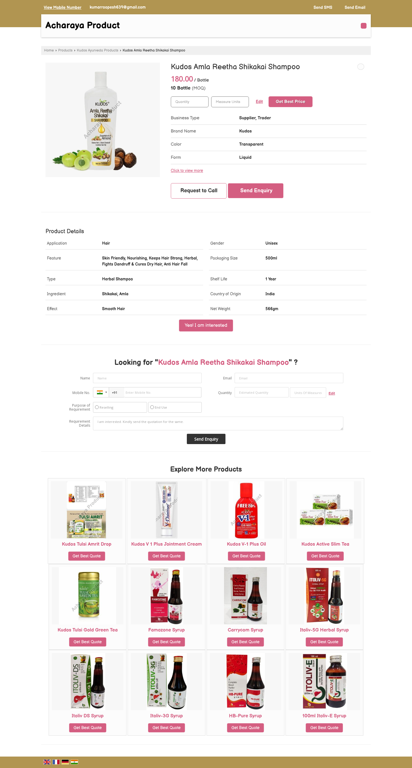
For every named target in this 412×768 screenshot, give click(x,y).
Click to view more (187, 171)
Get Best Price (290, 101)
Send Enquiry (256, 190)
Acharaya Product (82, 25)
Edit (259, 102)
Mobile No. (81, 392)
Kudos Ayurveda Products (97, 50)
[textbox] (230, 101)
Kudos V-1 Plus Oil (246, 544)
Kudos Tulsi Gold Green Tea (88, 630)
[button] (63, 7)
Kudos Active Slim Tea (325, 544)
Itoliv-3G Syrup (166, 716)
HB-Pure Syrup (245, 716)
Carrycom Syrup (245, 630)
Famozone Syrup (166, 630)
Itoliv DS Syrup (88, 716)
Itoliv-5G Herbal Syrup (324, 630)
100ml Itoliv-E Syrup (324, 716)
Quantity (225, 392)
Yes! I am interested (206, 325)
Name (85, 378)
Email (227, 378)
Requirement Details (79, 423)
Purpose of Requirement (79, 407)
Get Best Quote (87, 556)
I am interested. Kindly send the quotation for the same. (218, 423)
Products (65, 50)
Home (49, 50)
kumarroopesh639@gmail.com (118, 7)
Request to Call (198, 190)
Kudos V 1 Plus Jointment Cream (166, 544)
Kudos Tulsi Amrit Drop (86, 544)
